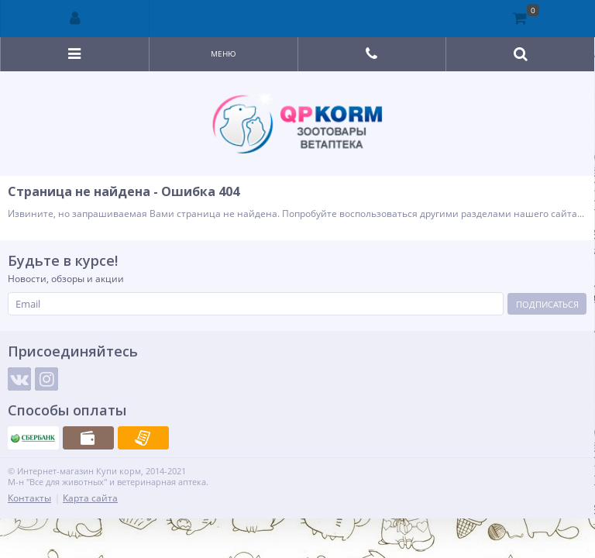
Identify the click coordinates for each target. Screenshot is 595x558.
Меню (223, 53)
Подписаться (547, 304)
